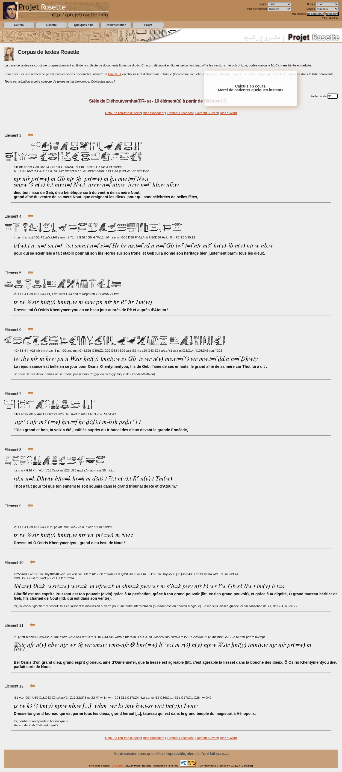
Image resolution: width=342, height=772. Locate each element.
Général (19, 25)
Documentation (116, 25)
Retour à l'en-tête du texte (123, 113)
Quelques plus (83, 25)
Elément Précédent (180, 113)
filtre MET (114, 74)
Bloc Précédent (153, 113)
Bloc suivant (228, 113)
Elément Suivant (206, 113)
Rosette (51, 25)
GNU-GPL (117, 765)
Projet (148, 25)
